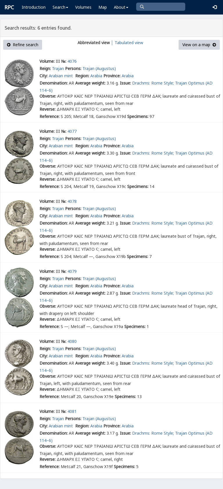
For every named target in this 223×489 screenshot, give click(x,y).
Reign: (45, 68)
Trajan (58, 68)
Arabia (96, 75)
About (121, 7)
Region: (82, 75)
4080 (72, 341)
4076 (72, 61)
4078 (72, 201)
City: (43, 75)
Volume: (47, 61)
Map (102, 7)
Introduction (34, 7)
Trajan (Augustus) (99, 68)
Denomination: (53, 83)
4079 (72, 271)
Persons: (73, 68)
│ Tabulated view (126, 42)
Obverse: (47, 96)
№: (63, 61)
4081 (72, 411)
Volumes (83, 7)
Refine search (22, 44)
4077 (72, 131)
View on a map (199, 44)
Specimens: (137, 116)
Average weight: (90, 83)
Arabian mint (61, 75)
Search (60, 7)
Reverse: (47, 109)
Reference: (49, 116)
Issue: (125, 83)
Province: (112, 75)
